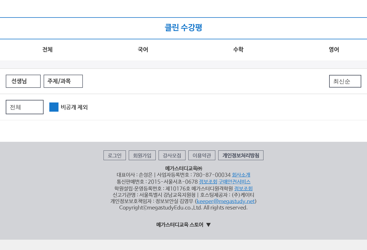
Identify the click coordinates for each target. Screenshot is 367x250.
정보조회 (208, 182)
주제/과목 (59, 81)
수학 (238, 50)
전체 (47, 50)
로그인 (115, 156)
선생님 (19, 81)
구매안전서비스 (234, 182)
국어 (143, 50)
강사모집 (172, 156)
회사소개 (241, 175)
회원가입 (142, 156)
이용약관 (202, 156)
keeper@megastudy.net (226, 201)
